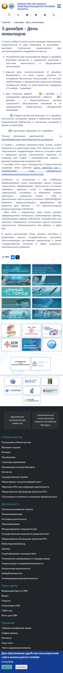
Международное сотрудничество (19, 529)
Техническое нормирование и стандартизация (26, 558)
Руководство (8, 457)
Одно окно (7, 643)
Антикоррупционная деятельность (20, 578)
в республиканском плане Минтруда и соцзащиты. (31, 137)
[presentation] (3, 421)
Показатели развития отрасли (17, 509)
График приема (10, 633)
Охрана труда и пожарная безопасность (23, 563)
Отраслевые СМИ (11, 605)
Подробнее (7, 661)
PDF (7, 256)
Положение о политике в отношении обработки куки (29, 496)
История (6, 452)
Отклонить (21, 667)
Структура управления (13, 462)
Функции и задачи (11, 447)
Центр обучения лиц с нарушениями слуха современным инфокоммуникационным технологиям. (31, 171)
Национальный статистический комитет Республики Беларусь (45, 420)
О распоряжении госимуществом (19, 553)
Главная (6, 22)
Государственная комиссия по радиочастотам (25, 533)
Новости (6, 600)
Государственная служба (15, 477)
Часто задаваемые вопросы (16, 647)
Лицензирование (10, 524)
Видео (5, 595)
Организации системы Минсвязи (18, 467)
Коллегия (7, 472)
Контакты (6, 638)
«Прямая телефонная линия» (17, 628)
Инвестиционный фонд (13, 543)
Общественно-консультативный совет (21, 481)
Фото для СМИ (9, 615)
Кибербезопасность (12, 573)
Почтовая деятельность (14, 519)
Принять (7, 667)
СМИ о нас (7, 610)
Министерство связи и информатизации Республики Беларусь (36, 7)
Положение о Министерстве (16, 442)
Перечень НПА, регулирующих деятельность (25, 486)
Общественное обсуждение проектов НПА (24, 491)
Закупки (6, 548)
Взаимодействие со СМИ (15, 591)
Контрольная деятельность (16, 568)
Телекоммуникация (12, 514)
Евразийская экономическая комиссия (17, 420)
